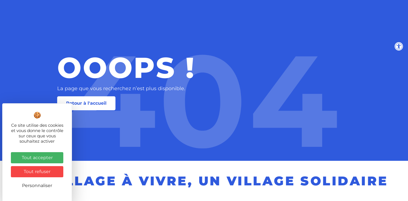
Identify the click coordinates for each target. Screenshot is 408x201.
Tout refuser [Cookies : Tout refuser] (37, 171)
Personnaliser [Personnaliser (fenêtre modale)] (37, 185)
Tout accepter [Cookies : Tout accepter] (37, 157)
